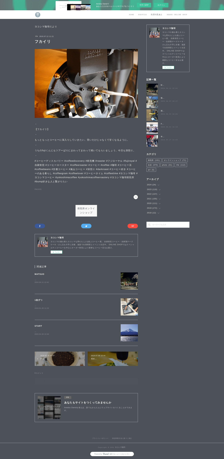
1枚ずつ (39, 300)
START (38, 326)
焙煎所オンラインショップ (86, 210)
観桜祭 (164, 98)
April (163, 124)
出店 (153, 165)
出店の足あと (156, 14)
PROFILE (142, 14)
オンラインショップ (175, 160)
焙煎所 (154, 160)
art (151, 170)
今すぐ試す (144, 5)
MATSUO (39, 274)
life (36, 36)
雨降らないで (166, 111)
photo (167, 165)
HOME (131, 14)
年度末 (164, 137)
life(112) (38, 189)
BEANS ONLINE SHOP (177, 14)
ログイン (161, 5)
